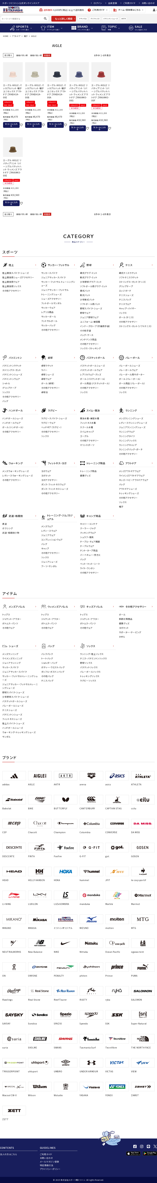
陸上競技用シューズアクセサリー (18, 277)
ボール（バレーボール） (130, 378)
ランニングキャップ (128, 444)
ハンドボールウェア (11, 422)
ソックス (123, 312)
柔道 (4, 523)
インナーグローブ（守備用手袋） (95, 326)
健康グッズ (85, 475)
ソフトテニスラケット (129, 277)
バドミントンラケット (12, 365)
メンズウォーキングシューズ (15, 471)
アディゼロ (83, 18)
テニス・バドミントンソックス (93, 658)
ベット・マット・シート (90, 563)
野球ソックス (86, 662)
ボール (122, 614)
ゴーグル (84, 436)
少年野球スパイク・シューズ (15, 696)
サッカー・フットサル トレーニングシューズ (58, 283)
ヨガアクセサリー (49, 479)
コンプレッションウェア (52, 539)
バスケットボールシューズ (92, 365)
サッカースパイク (49, 272)
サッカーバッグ (48, 325)
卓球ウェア (46, 378)
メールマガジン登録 (49, 1161)
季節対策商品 (125, 618)
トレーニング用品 (88, 471)
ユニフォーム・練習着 (90, 321)
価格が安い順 (22, 55)
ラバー (44, 370)
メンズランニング (10, 653)
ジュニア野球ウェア (89, 317)
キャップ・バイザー (127, 308)
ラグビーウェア (48, 422)
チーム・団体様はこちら (126, 10)
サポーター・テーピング (130, 632)
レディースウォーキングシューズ (17, 475)
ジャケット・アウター (11, 618)
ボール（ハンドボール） (13, 427)
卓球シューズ (47, 374)
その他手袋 (85, 330)
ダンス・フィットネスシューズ (54, 488)
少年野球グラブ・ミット (91, 281)
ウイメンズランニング (12, 658)
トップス (6, 614)
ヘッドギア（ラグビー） (51, 427)
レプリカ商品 (47, 312)
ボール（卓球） (48, 383)
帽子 (26, 36)
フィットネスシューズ (12, 718)
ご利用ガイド (129, 3)
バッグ (5, 401)
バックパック (47, 653)
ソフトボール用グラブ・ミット (93, 286)
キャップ (45, 548)
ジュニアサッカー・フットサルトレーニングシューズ (20, 686)
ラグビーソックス (88, 680)
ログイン (98, 3)
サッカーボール (48, 316)
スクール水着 (86, 427)
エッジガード (125, 290)
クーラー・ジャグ (88, 528)
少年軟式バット (87, 299)
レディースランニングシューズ (133, 422)
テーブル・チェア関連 (90, 541)
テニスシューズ (126, 295)
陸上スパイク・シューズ (13, 723)
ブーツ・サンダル (49, 566)
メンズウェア (47, 526)
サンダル (6, 736)
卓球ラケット (47, 365)
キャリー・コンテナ (88, 523)
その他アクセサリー (11, 290)
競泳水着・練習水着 (89, 418)
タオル (122, 636)
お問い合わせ (148, 3)
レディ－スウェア (49, 530)
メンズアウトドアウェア (130, 471)
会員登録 (112, 3)
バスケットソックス (89, 667)
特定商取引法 (46, 1165)
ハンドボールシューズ (12, 418)
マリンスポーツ (87, 444)
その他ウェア (8, 627)
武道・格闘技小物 (10, 532)
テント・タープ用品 (89, 550)
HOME (6, 36)
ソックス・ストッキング (90, 348)
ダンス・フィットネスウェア (53, 484)
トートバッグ (47, 658)
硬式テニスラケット (128, 272)
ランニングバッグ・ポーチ (131, 449)
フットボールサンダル (51, 303)
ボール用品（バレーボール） (132, 383)
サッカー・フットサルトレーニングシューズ (20, 678)
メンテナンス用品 (88, 339)
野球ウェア (85, 312)
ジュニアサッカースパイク (53, 277)
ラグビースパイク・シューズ (54, 418)
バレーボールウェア (128, 370)
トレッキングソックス (90, 676)
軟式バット (85, 295)
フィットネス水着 (88, 422)
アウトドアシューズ (128, 488)
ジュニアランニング (11, 662)
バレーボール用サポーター (132, 374)
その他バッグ (47, 676)
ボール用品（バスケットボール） (95, 383)
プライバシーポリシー (50, 1168)
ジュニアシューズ (49, 561)
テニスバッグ (125, 299)
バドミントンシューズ (110, 18)
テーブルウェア (87, 546)
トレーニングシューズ (51, 294)
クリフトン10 (95, 18)
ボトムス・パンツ (10, 623)
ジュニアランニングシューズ (132, 427)
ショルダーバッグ (49, 662)
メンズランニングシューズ (131, 418)
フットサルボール (49, 320)
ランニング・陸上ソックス (91, 653)
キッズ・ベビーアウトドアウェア (134, 479)
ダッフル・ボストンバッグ (52, 671)
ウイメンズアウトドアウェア (132, 475)
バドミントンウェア (11, 378)
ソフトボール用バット (90, 303)
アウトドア (16, 36)
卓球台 (44, 392)
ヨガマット (46, 475)
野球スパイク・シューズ (91, 308)
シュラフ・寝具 (87, 537)
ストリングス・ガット (11, 370)
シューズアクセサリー (51, 298)
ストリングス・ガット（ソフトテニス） (135, 326)
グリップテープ (126, 286)
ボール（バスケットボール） (92, 378)
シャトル (6, 383)
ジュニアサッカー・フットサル (55, 289)
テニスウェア (125, 303)
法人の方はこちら (8, 1154)
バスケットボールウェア (91, 370)
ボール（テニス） (126, 317)
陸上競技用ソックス (11, 286)
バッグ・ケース (87, 335)
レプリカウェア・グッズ (90, 374)
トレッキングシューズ (129, 493)
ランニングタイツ (127, 436)
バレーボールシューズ (129, 365)
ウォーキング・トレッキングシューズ (19, 732)
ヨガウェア (46, 471)
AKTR (123, 18)
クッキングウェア (88, 532)
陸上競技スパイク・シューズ (15, 272)
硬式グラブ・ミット (88, 272)
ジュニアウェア (48, 535)
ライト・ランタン (87, 568)
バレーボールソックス (90, 671)
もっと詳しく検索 (64, 18)
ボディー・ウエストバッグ (53, 667)
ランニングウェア (127, 431)
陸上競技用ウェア (11, 281)
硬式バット (85, 290)
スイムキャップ (87, 431)
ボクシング (7, 528)
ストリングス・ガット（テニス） (132, 281)
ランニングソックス (128, 440)
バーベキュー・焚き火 (90, 554)
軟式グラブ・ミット (88, 277)
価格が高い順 (36, 55)
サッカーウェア (48, 307)
